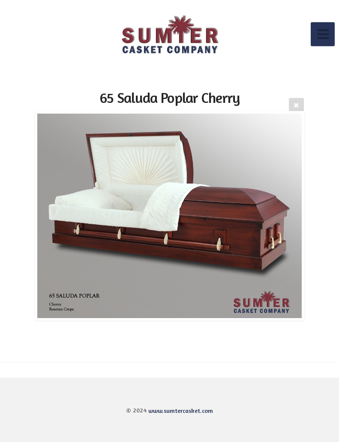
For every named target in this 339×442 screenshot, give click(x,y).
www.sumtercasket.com (180, 410)
